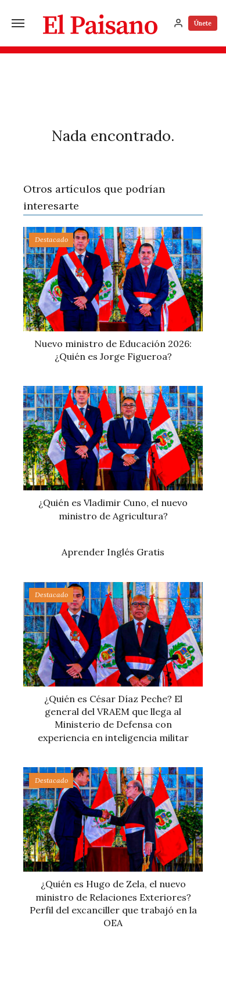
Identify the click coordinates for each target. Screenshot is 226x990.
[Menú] (18, 23)
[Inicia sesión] (178, 23)
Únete (202, 23)
